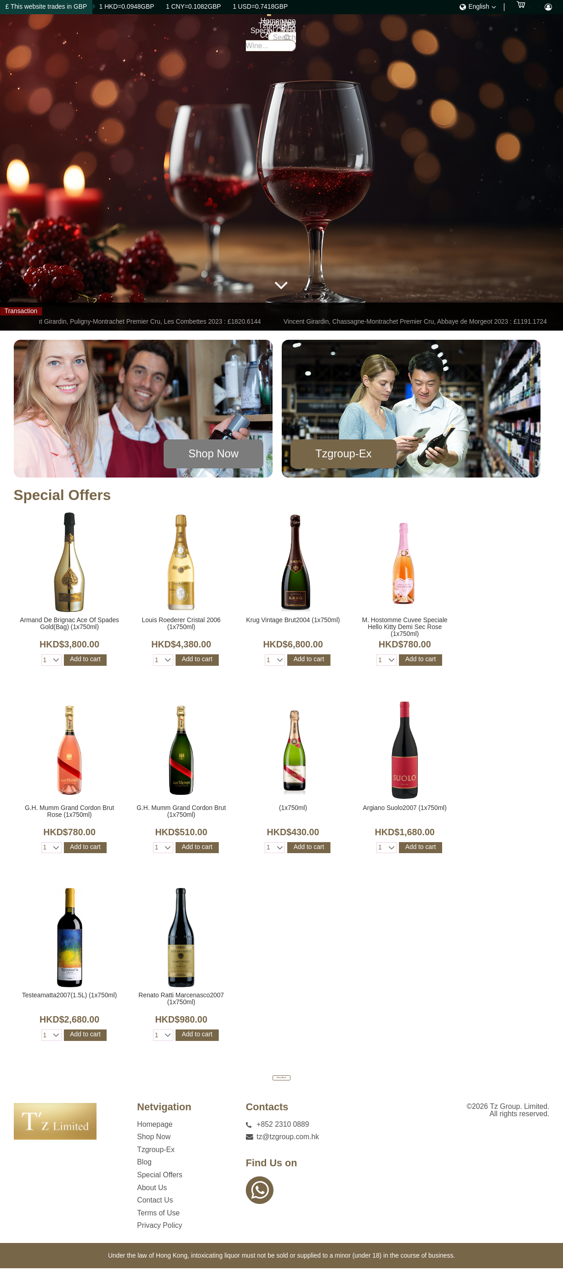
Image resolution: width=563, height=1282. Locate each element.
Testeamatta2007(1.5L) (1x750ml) (69, 995)
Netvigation (164, 1121)
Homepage (188, 36)
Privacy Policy (159, 1239)
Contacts (267, 1121)
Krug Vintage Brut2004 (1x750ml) (293, 620)
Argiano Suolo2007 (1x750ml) (405, 807)
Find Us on (271, 1177)
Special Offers (358, 36)
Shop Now (234, 36)
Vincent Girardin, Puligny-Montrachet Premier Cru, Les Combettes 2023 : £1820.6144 (144, 321)
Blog (317, 36)
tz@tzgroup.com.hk (287, 1151)
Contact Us (450, 36)
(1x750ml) (293, 807)
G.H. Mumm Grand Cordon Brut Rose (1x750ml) (69, 811)
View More (281, 1085)
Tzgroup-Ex (280, 36)
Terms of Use (158, 1227)
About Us (406, 36)
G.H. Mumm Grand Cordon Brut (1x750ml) (181, 811)
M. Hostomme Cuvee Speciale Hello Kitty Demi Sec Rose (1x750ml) (405, 627)
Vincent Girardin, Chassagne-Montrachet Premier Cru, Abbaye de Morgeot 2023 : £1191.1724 (417, 321)
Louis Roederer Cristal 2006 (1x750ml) (181, 623)
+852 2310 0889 (282, 1138)
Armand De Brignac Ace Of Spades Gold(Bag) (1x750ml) (69, 623)
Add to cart (85, 659)
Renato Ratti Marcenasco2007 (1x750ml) (181, 999)
